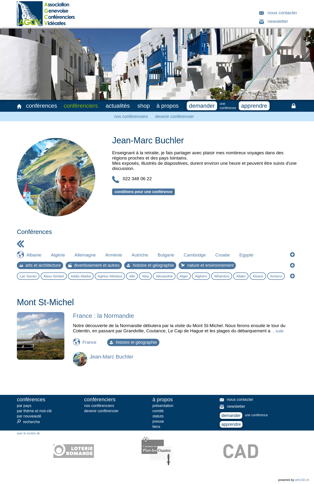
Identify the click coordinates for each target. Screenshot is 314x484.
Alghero (201, 276)
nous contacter (282, 12)
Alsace (257, 276)
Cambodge (195, 254)
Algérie (58, 254)
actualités (118, 105)
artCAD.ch (302, 480)
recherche (28, 422)
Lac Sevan (28, 276)
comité (158, 411)
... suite (276, 331)
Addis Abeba (81, 276)
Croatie (222, 254)
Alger (184, 276)
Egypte (246, 254)
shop (144, 105)
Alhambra (221, 276)
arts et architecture (40, 265)
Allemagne (85, 254)
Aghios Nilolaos (110, 276)
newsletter (277, 21)
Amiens (276, 276)
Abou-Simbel (53, 276)
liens (156, 427)
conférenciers (81, 105)
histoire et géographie (150, 265)
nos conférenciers (131, 116)
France (89, 342)
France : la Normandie (103, 315)
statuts (158, 416)
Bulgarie (166, 254)
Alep (145, 276)
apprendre (254, 105)
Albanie (33, 254)
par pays (24, 406)
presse (158, 421)
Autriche (140, 254)
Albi (132, 276)
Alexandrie (164, 276)
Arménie (113, 254)
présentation (162, 406)
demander (202, 105)
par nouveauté (29, 416)
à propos (168, 105)
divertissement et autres (93, 265)
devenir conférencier (174, 116)
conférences (41, 105)
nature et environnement (207, 265)
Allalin (241, 276)
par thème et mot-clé (34, 411)
